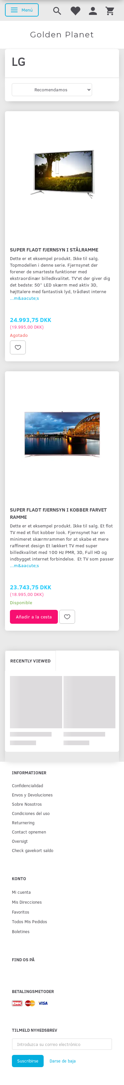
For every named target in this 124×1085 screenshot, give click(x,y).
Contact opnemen (29, 832)
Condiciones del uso (31, 813)
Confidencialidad (27, 785)
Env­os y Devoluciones (32, 794)
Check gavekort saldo (32, 850)
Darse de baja (63, 1061)
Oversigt (20, 841)
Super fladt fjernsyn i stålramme (54, 249)
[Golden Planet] (62, 35)
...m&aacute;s (24, 298)
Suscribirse (27, 1061)
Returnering (23, 822)
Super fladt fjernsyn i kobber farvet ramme (58, 513)
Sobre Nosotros (27, 804)
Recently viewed (30, 660)
